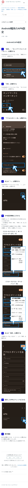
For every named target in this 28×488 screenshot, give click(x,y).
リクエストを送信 (21, 465)
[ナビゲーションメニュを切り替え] (24, 2)
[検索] (12, 14)
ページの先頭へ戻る (7, 471)
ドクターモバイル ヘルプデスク (8, 7)
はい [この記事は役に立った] (10, 457)
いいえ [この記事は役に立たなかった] (18, 457)
